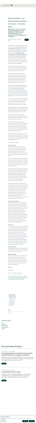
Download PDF (4, 324)
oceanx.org (17, 142)
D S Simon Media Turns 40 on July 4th (10, 372)
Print (2, 322)
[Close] (34, 417)
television (21, 311)
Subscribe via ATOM (5, 327)
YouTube (24, 242)
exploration (9, 311)
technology (9, 313)
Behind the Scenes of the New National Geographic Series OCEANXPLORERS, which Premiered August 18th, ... (12, 302)
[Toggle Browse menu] (32, 5)
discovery (17, 311)
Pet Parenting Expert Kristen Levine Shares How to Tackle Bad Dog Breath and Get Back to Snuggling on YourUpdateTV (16, 354)
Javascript (3, 328)
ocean (14, 311)
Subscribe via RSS (5, 325)
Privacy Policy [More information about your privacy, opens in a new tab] (3, 419)
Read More (4, 363)
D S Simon (13, 351)
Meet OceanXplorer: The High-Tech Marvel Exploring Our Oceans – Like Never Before (12, 296)
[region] (18, 419)
